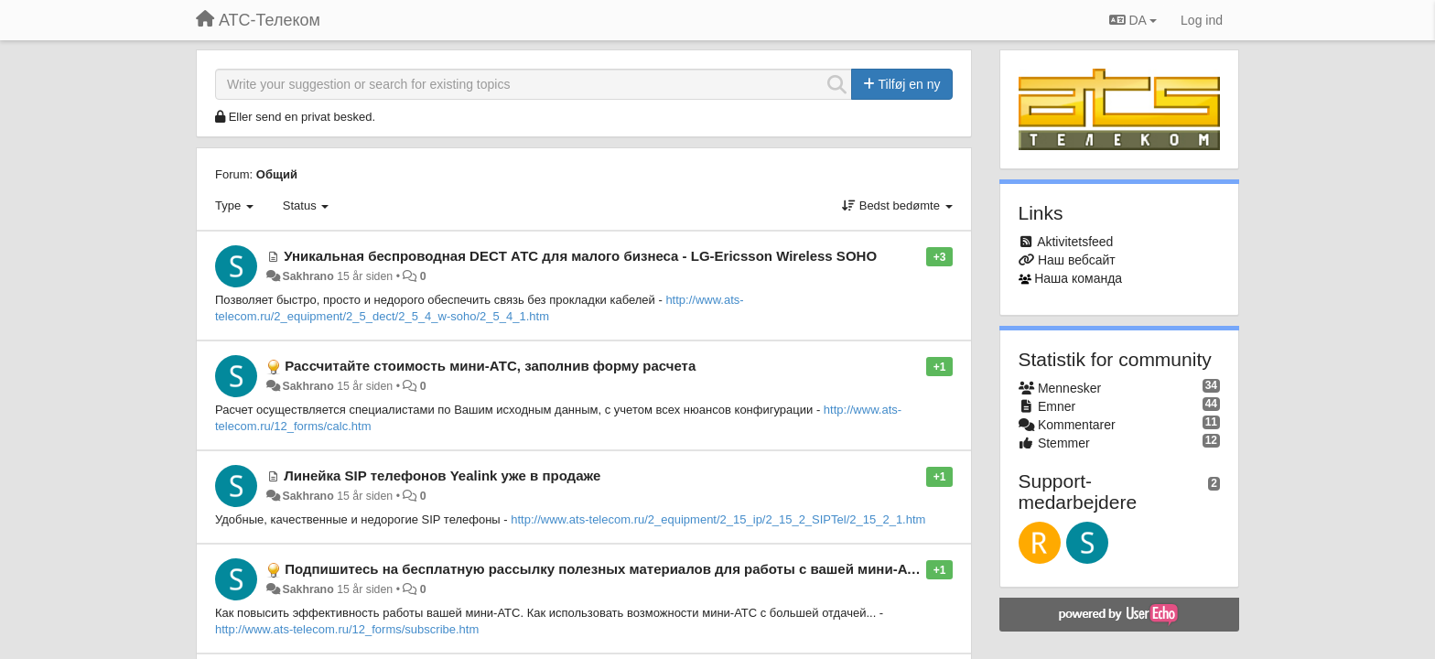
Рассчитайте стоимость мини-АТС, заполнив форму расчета (490, 365)
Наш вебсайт (1077, 260)
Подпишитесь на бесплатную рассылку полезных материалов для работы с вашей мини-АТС (605, 569)
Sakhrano (307, 276)
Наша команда (1078, 278)
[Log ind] (1201, 20)
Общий (276, 174)
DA (1133, 20)
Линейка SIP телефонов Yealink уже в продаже (442, 475)
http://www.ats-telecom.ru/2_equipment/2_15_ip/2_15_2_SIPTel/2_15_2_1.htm (718, 519)
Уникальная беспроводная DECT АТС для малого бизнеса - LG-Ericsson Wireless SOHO (580, 256)
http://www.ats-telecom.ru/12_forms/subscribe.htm (347, 629)
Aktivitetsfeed (1075, 241)
